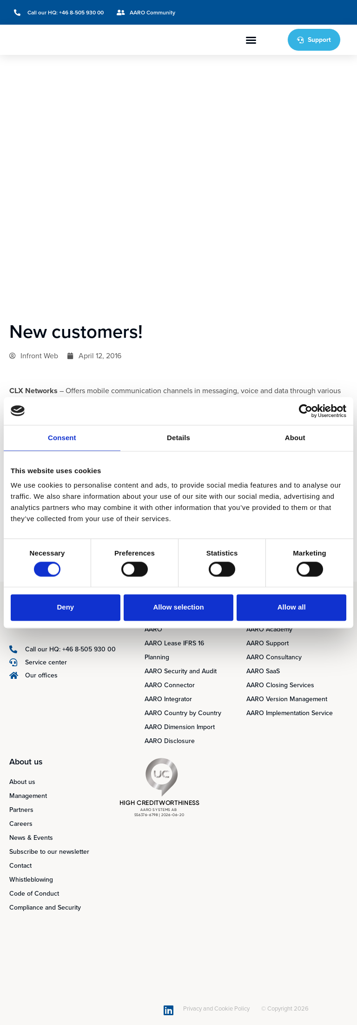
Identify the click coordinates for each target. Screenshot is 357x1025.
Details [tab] (178, 438)
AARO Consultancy (274, 657)
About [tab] (295, 438)
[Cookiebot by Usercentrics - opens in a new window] (305, 411)
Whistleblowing (31, 879)
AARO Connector (170, 685)
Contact (20, 866)
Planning (157, 657)
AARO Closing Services (280, 685)
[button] (251, 40)
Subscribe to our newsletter (49, 852)
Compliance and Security (45, 907)
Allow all (292, 607)
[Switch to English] (306, 12)
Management (28, 796)
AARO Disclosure (170, 741)
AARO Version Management (286, 699)
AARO (153, 629)
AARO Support (267, 643)
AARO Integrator (168, 699)
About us (22, 782)
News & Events (31, 838)
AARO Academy (269, 629)
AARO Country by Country (183, 713)
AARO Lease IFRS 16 (174, 643)
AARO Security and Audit (181, 671)
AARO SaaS (263, 671)
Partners (21, 810)
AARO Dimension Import (180, 727)
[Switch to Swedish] (323, 12)
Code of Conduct (34, 893)
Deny (65, 607)
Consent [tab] (62, 438)
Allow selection (178, 607)
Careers (21, 824)
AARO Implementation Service (289, 713)
